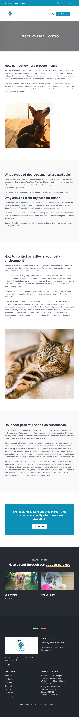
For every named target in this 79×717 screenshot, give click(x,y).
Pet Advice (9, 693)
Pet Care (8, 598)
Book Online (63, 14)
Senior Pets (11, 594)
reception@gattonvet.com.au (52, 647)
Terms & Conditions (39, 704)
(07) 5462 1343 (65, 3)
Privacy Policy (25, 704)
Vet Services (9, 679)
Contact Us (9, 696)
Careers (8, 689)
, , (55, 643)
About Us (8, 675)
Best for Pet (9, 686)
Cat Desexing (48, 594)
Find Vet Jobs (54, 704)
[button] (35, 604)
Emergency (9, 682)
